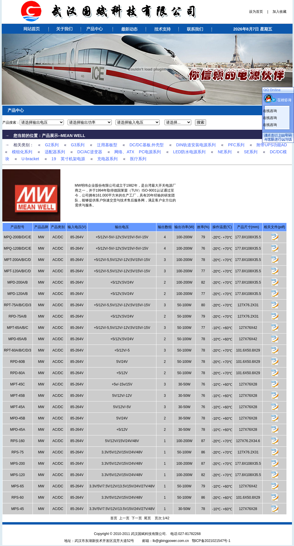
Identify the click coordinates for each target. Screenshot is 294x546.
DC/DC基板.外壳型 (146, 145)
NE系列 (224, 151)
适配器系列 (55, 151)
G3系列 (77, 145)
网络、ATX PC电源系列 (137, 151)
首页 (113, 518)
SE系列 (250, 151)
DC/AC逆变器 (89, 151)
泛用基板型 (107, 145)
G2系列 (52, 145)
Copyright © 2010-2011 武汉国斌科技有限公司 (130, 534)
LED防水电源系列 (189, 151)
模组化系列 (22, 151)
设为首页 (256, 12)
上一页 (124, 518)
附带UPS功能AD (272, 145)
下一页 (136, 518)
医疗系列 (138, 158)
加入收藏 (279, 12)
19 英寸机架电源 (68, 158)
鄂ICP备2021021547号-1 (211, 541)
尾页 (147, 518)
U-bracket (30, 158)
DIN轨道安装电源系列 (196, 145)
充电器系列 (107, 158)
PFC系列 (236, 145)
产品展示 (50, 135)
